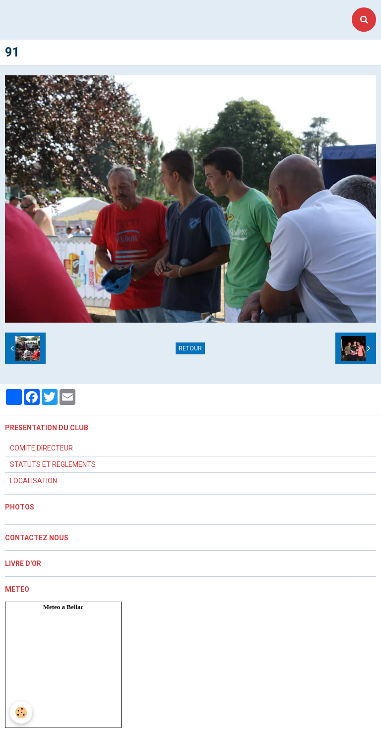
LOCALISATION (33, 481)
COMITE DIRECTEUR (41, 448)
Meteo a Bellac (63, 607)
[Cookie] (21, 712)
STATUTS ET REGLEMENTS (53, 464)
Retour (190, 348)
